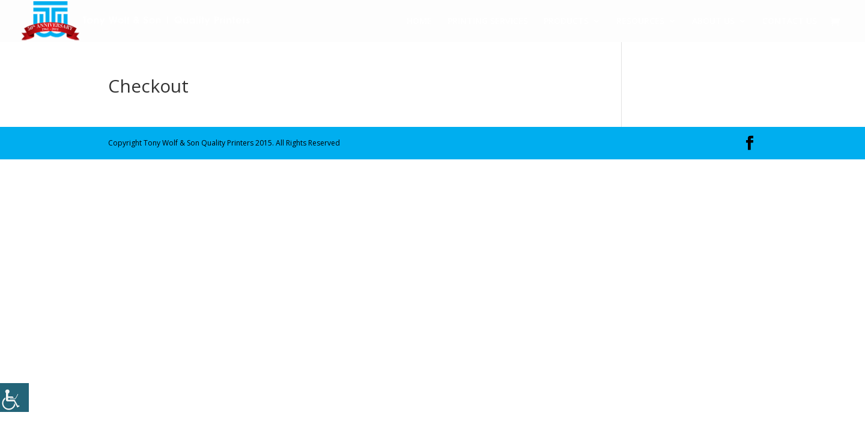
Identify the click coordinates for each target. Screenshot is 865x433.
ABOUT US (713, 21)
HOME (419, 21)
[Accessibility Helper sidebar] (14, 397)
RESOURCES (640, 21)
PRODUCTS (566, 21)
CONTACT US (789, 21)
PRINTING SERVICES (488, 21)
